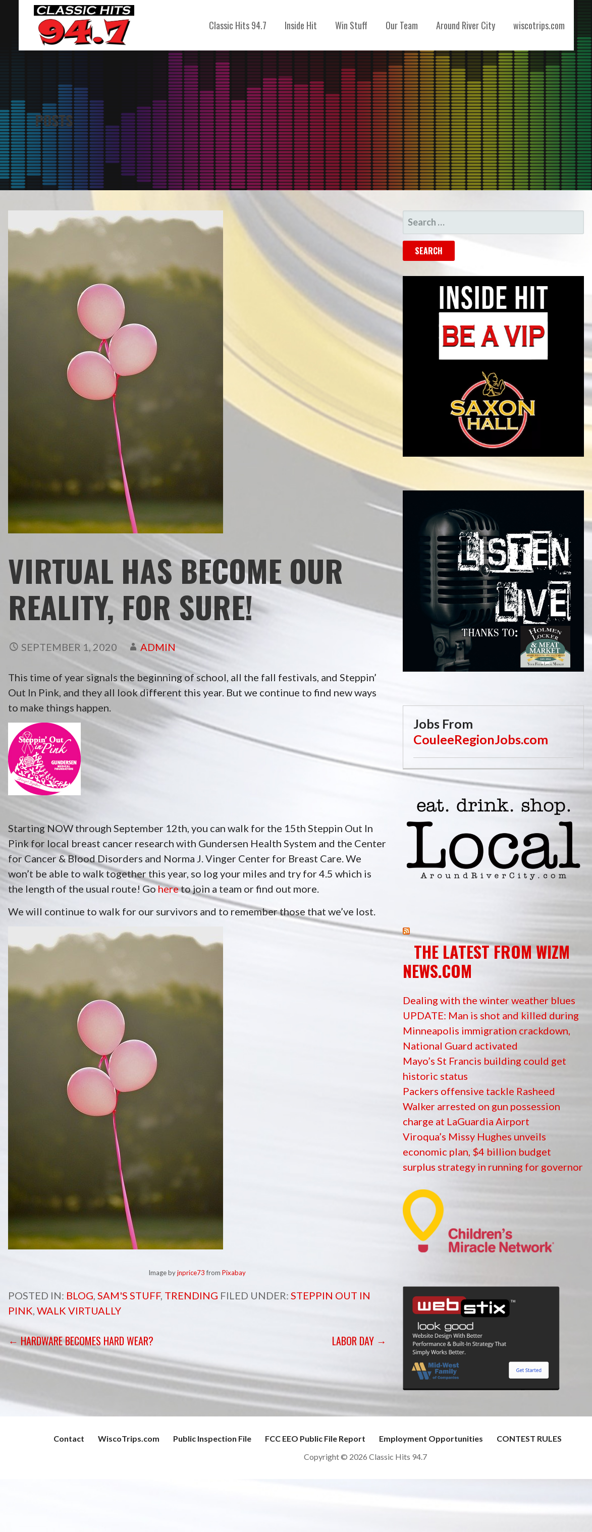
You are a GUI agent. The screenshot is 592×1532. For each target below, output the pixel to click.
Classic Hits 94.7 (237, 25)
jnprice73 (191, 1273)
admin (158, 647)
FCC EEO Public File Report (315, 1438)
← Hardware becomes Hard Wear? (80, 1340)
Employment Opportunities (431, 1438)
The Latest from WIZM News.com (486, 961)
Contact (68, 1438)
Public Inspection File (212, 1438)
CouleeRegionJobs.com (480, 739)
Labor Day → (359, 1340)
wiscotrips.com (539, 25)
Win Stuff (351, 25)
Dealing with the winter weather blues (489, 1000)
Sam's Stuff (128, 1295)
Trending (191, 1295)
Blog (79, 1295)
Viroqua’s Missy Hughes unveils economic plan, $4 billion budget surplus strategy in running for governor (493, 1151)
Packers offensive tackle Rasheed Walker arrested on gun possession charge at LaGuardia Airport (481, 1106)
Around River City (465, 25)
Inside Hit (301, 25)
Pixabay (234, 1273)
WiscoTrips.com (128, 1438)
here (168, 889)
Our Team (402, 25)
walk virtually (79, 1310)
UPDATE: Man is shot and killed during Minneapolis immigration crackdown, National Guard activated (491, 1030)
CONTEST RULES (529, 1438)
